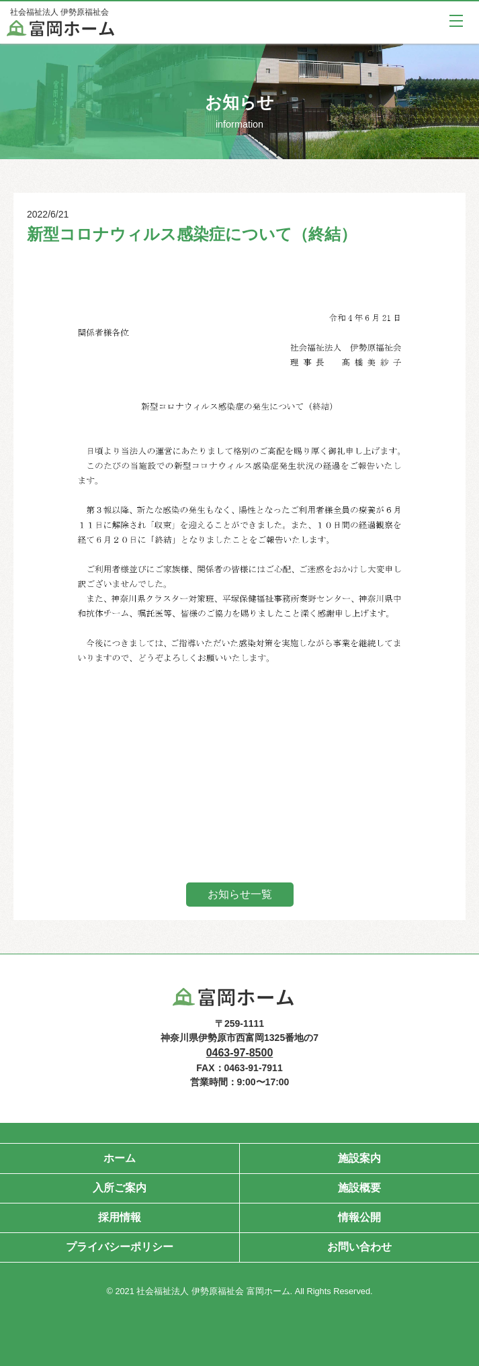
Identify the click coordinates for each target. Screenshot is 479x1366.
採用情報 (119, 1217)
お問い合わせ (359, 1247)
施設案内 (359, 1158)
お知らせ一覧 (240, 894)
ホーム (119, 1158)
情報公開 (359, 1217)
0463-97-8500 (239, 1052)
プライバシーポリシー (119, 1247)
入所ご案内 (119, 1187)
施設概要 (359, 1187)
